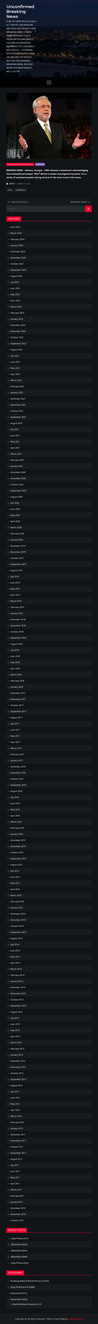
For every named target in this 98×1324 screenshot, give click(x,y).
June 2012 (15, 1097)
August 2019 (16, 570)
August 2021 (16, 423)
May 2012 (15, 1103)
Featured (40, 164)
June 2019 (15, 582)
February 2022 (17, 386)
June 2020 (15, 509)
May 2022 (15, 368)
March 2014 (16, 969)
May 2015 (15, 883)
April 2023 (15, 300)
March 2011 (16, 1189)
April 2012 (15, 1110)
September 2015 (18, 858)
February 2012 (17, 1122)
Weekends (15, 1299)
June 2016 (15, 803)
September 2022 (18, 343)
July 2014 (14, 944)
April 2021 (15, 447)
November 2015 (18, 846)
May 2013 (15, 1030)
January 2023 (16, 319)
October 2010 (16, 1220)
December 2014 (17, 913)
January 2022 (16, 392)
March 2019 (16, 601)
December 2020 (17, 472)
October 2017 (16, 705)
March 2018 (16, 674)
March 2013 (16, 1042)
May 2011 (15, 1177)
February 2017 (17, 754)
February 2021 (17, 460)
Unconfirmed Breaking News (20, 11)
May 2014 (15, 956)
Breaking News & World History (20, 164)
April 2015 (15, 889)
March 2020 (16, 527)
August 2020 (16, 496)
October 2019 (16, 558)
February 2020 (17, 533)
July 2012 (14, 1091)
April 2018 (15, 668)
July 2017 (14, 723)
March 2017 (16, 748)
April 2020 (15, 521)
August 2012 (16, 1085)
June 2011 (15, 1171)
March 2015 (16, 895)
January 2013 (16, 1054)
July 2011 (14, 1165)
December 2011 (17, 1134)
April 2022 (15, 374)
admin (12, 183)
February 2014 (17, 975)
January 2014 (16, 981)
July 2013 (14, 1018)
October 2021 (16, 411)
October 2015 (16, 852)
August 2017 (16, 717)
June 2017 (15, 729)
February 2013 (17, 1048)
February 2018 (17, 680)
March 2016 (16, 821)
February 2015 (17, 901)
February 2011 (17, 1195)
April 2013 (15, 1036)
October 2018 (16, 631)
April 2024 (15, 227)
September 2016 (18, 785)
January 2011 (16, 1202)
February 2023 (17, 312)
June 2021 (15, 435)
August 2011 (16, 1159)
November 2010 (18, 1214)
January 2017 (16, 760)
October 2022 (16, 337)
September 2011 (18, 1153)
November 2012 (18, 1067)
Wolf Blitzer (20, 190)
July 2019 (14, 576)
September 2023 (18, 270)
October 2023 (16, 263)
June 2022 (15, 362)
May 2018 (15, 662)
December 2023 (17, 251)
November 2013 (18, 993)
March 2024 (16, 233)
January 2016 (16, 834)
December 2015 (17, 840)
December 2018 (17, 619)
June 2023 (15, 288)
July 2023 (14, 282)
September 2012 (18, 1079)
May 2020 (15, 515)
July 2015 (14, 870)
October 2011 (16, 1146)
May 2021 (15, 441)
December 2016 (17, 766)
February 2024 (17, 239)
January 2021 (16, 466)
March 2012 (16, 1116)
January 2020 (16, 539)
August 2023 (16, 276)
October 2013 (16, 999)
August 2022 (16, 349)
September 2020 (18, 490)
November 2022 (18, 331)
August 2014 (16, 938)
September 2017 (18, 711)
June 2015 (15, 877)
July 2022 (14, 355)
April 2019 (15, 595)
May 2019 (15, 588)
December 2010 (17, 1208)
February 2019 (17, 607)
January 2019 (16, 613)
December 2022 (17, 325)
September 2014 (18, 932)
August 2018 (16, 644)
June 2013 (15, 1024)
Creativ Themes (75, 1318)
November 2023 (18, 257)
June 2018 (15, 656)
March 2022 (16, 380)
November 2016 (18, 772)
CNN (10, 190)
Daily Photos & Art (19, 202)
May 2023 (15, 294)
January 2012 (16, 1128)
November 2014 (18, 920)
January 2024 (16, 245)
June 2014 (15, 950)
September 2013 (18, 1005)
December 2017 (17, 693)
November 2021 (18, 404)
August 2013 (16, 1012)
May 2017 (15, 736)
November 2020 (18, 478)
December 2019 (17, 545)
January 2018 (16, 687)
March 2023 (16, 306)
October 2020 (16, 484)
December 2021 (17, 398)
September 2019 (18, 564)
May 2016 (15, 809)
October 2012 (16, 1073)
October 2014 (16, 926)
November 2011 (18, 1140)
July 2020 (14, 503)
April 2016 (15, 815)
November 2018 (18, 625)
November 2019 (18, 552)
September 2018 (18, 637)
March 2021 (16, 453)
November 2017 (18, 699)
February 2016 (17, 828)
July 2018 (14, 650)
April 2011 (15, 1183)
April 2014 (15, 962)
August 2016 (16, 791)
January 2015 (16, 907)
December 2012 (17, 1061)
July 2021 (14, 429)
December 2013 (17, 987)
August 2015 (16, 864)
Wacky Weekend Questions (25, 1304)
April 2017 (15, 742)
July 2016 (14, 797)
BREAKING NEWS (79, 202)
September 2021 (18, 417)
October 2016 (16, 778)
